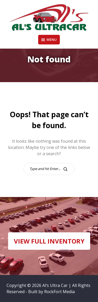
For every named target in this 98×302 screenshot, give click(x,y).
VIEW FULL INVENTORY (49, 241)
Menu (49, 39)
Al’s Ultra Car (55, 285)
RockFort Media (59, 291)
